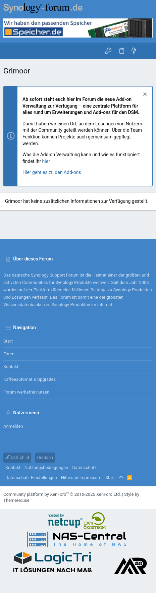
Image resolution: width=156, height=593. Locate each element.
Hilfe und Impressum (81, 477)
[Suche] (146, 51)
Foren (8, 353)
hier (46, 161)
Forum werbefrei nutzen (26, 392)
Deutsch (45, 457)
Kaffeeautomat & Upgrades (29, 379)
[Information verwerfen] (144, 95)
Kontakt (10, 366)
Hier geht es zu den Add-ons (51, 172)
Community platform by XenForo (62, 494)
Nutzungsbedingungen (46, 467)
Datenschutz (84, 467)
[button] (10, 51)
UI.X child (17, 457)
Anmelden (13, 426)
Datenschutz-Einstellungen (31, 477)
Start (8, 341)
